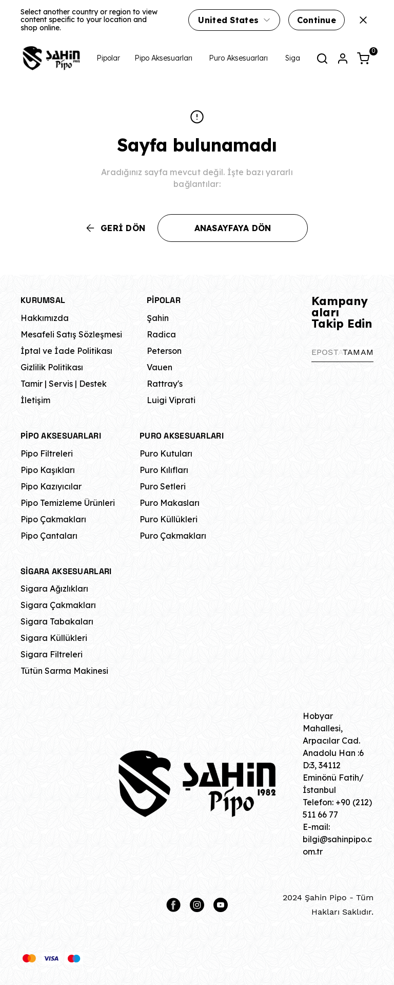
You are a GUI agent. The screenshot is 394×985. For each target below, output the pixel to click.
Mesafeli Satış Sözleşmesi (71, 334)
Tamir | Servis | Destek (64, 383)
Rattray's (165, 383)
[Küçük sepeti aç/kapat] (363, 58)
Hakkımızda (45, 318)
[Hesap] (342, 58)
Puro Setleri (163, 486)
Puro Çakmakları (173, 536)
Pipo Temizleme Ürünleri (68, 503)
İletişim (35, 400)
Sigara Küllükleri (54, 638)
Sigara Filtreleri (52, 654)
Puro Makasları (170, 503)
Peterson (164, 351)
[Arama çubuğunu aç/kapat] (322, 58)
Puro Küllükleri (169, 519)
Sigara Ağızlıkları (54, 588)
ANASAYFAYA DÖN (232, 228)
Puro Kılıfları (164, 470)
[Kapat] (363, 20)
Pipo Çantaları (49, 536)
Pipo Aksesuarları (163, 58)
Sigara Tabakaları (57, 621)
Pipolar (108, 58)
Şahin (158, 318)
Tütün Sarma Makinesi (64, 671)
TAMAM (358, 352)
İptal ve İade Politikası (66, 351)
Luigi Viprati (171, 400)
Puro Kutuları (166, 453)
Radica (161, 334)
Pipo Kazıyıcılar (51, 486)
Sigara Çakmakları (58, 605)
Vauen (159, 367)
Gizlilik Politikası (52, 367)
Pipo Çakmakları (53, 519)
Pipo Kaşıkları (48, 470)
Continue (316, 20)
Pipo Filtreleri (47, 453)
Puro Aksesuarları (238, 58)
